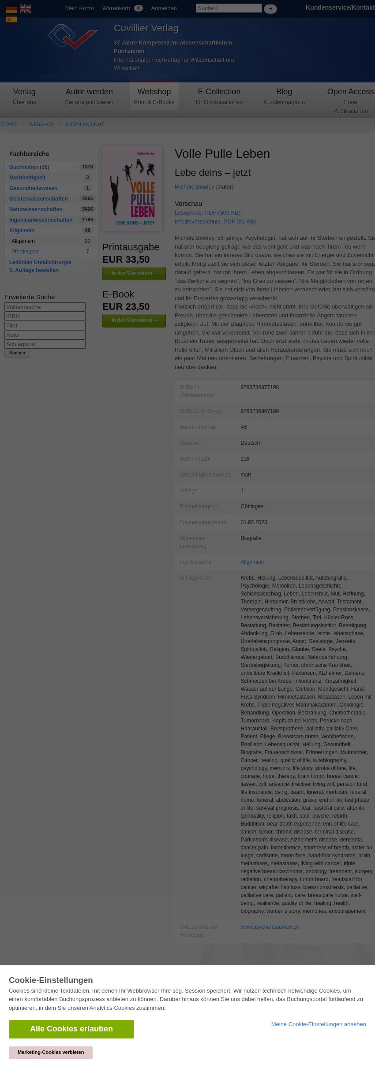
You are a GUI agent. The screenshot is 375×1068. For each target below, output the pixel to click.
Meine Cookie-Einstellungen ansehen (318, 1024)
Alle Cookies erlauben (71, 1028)
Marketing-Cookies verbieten (51, 1052)
